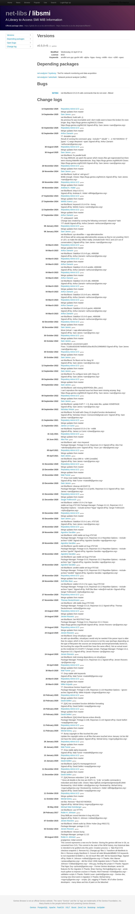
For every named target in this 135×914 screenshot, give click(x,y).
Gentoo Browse (119, 2)
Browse (27, 3)
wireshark (53, 77)
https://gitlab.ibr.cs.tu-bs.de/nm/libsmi (40, 26)
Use (45, 3)
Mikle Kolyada (66, 684)
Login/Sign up (65, 3)
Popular (37, 3)
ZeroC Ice (82, 907)
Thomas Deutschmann (70, 600)
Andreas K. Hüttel (68, 188)
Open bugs (19, 43)
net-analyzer (42, 73)
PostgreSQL (43, 907)
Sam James (66, 114)
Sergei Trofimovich (68, 500)
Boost (74, 907)
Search (53, 3)
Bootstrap (91, 907)
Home (10, 3)
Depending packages (19, 39)
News (18, 3)
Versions (19, 35)
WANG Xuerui (66, 201)
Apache (52, 907)
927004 (55, 93)
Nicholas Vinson (67, 409)
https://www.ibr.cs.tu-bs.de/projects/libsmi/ (73, 26)
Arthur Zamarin (67, 133)
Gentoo (33, 907)
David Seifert (66, 701)
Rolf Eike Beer (67, 581)
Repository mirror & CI (70, 109)
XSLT (68, 907)
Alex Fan (64, 439)
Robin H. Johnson (68, 812)
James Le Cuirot (67, 426)
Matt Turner (65, 475)
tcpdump (52, 73)
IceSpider (101, 907)
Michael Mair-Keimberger (71, 807)
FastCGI (60, 907)
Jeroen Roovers (67, 616)
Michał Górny (66, 731)
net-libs (17, 13)
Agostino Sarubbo (68, 532)
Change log (19, 46)
